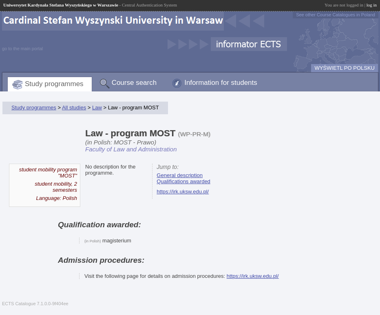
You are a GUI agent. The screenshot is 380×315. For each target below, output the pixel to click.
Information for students (220, 83)
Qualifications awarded (183, 181)
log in (372, 4)
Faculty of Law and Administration (131, 149)
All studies (74, 107)
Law (97, 107)
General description (180, 175)
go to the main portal (22, 48)
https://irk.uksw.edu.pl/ (183, 192)
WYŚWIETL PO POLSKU (344, 68)
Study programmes (54, 84)
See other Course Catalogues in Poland (335, 14)
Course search (134, 83)
